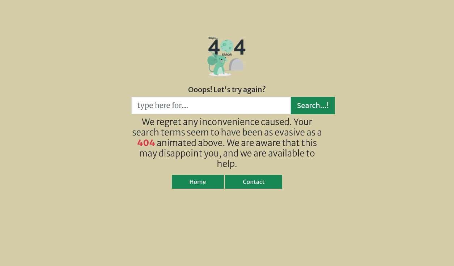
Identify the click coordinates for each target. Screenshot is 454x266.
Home (198, 181)
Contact (253, 181)
